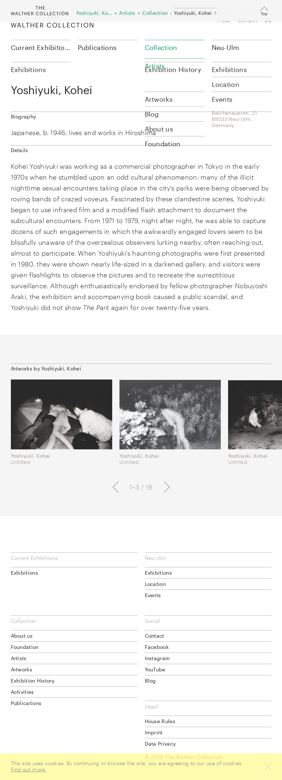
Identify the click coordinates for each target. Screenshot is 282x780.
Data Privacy (160, 744)
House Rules (160, 721)
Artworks (21, 669)
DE (268, 20)
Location (155, 584)
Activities (22, 692)
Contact (247, 20)
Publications (97, 47)
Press (224, 20)
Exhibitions (24, 573)
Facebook (157, 647)
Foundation (25, 647)
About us (22, 636)
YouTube (155, 669)
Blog (150, 681)
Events (153, 595)
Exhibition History (32, 681)
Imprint (154, 732)
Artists (19, 658)
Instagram (157, 658)
